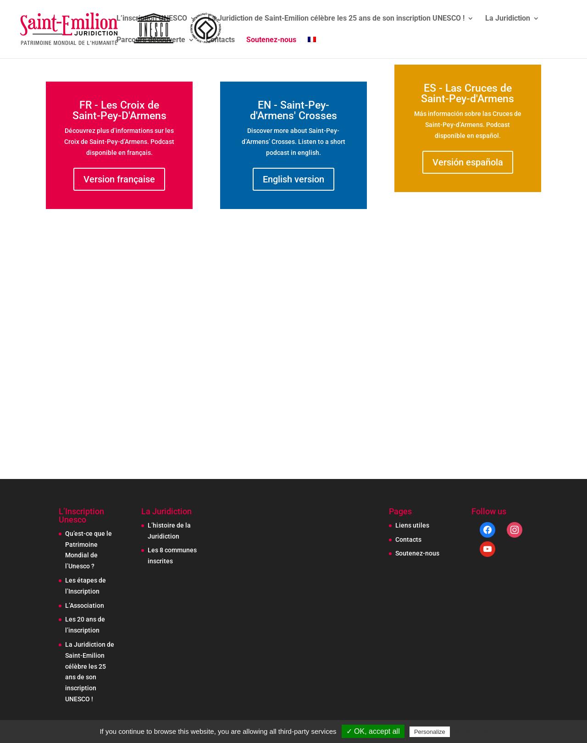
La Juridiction (507, 18)
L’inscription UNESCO (151, 18)
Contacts (220, 40)
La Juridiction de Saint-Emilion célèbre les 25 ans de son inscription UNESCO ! (336, 18)
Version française (119, 179)
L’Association (84, 605)
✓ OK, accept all (373, 731)
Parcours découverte (150, 40)
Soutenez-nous (271, 40)
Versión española (467, 162)
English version (293, 179)
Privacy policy (474, 731)
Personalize (429, 731)
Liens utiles (412, 525)
